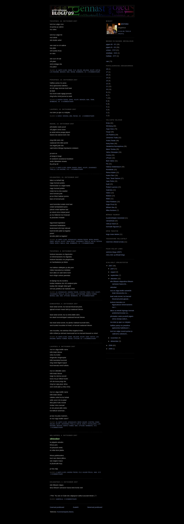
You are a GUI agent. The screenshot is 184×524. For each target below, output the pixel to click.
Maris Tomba (91, 294)
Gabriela (59, 499)
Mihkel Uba (67, 116)
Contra (82, 292)
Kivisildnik (92, 424)
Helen (79, 70)
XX (85, 72)
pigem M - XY (111, 44)
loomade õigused (112, 227)
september (115, 275)
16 (56, 422)
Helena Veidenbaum (114, 167)
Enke (70, 70)
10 (56, 337)
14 (56, 239)
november (114, 338)
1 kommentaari (88, 116)
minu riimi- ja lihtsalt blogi (115, 255)
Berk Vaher (72, 167)
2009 (111, 349)
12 (107, 84)
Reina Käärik (111, 172)
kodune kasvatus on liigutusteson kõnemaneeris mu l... (121, 304)
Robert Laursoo (112, 187)
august (113, 272)
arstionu (125, 24)
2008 (111, 345)
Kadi (87, 337)
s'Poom (67, 296)
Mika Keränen (111, 210)
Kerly (60, 116)
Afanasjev (72, 239)
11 (56, 70)
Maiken (63, 72)
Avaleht (75, 507)
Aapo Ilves (62, 70)
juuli (112, 269)
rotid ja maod (111, 224)
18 (107, 69)
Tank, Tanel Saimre (113, 178)
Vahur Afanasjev (112, 152)
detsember (115, 341)
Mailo (63, 243)
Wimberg (80, 72)
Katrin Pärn (110, 175)
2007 (111, 266)
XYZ (68, 169)
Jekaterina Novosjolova (115, 146)
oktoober (55, 439)
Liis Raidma (54, 72)
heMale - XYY (111, 56)
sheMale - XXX (112, 53)
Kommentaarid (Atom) (65, 512)
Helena (86, 70)
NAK (68, 72)
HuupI (92, 70)
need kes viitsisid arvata (115, 242)
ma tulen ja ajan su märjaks (120, 322)
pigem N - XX (111, 47)
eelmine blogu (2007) (114, 252)
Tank (92, 99)
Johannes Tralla (83, 241)
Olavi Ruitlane (111, 202)
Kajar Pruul (88, 472)
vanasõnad (110, 221)
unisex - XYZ (111, 50)
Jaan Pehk (70, 241)
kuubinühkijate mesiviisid (115, 218)
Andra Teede (62, 99)
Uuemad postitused (57, 507)
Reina (73, 72)
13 (107, 81)
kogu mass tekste (112, 234)
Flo (74, 70)
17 (107, 72)
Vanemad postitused (94, 507)
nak (107, 61)
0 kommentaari (94, 72)
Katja (98, 70)
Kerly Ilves (110, 143)
